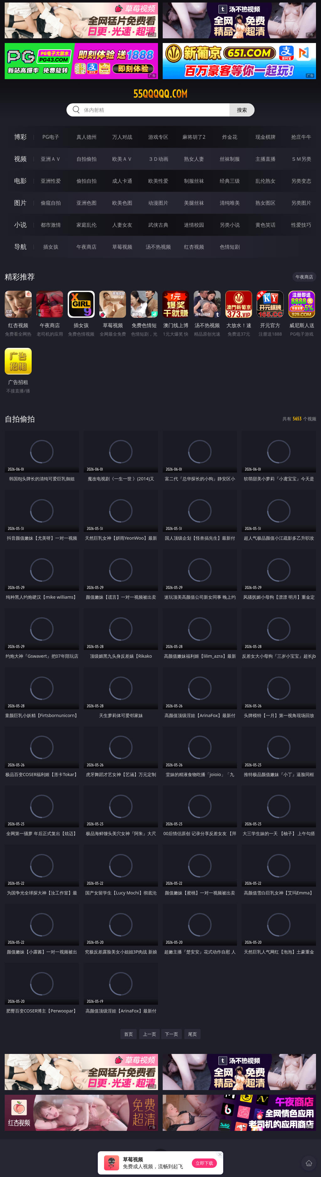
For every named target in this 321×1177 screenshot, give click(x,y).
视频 (20, 158)
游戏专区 (158, 136)
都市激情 (51, 224)
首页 (128, 1034)
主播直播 (265, 158)
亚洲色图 (86, 202)
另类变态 (301, 180)
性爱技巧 (301, 224)
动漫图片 (158, 202)
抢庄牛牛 (301, 136)
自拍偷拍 (86, 158)
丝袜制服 (230, 158)
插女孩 (50, 246)
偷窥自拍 (51, 202)
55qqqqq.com (160, 94)
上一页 (149, 1034)
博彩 (20, 136)
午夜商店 (86, 246)
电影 (20, 180)
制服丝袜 (194, 180)
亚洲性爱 (51, 180)
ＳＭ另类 (301, 158)
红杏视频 (194, 246)
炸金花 (229, 136)
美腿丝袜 (194, 202)
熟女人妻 (194, 158)
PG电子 (50, 136)
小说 (20, 224)
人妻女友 (122, 224)
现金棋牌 (265, 136)
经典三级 (230, 180)
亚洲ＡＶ (51, 158)
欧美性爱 (158, 180)
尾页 (192, 1034)
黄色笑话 (265, 224)
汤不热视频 (158, 246)
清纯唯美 (230, 202)
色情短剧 (230, 246)
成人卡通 (122, 180)
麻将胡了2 (193, 136)
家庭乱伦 (86, 224)
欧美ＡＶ (122, 158)
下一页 (171, 1034)
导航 (20, 246)
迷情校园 (194, 224)
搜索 (242, 109)
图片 (20, 202)
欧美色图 (122, 202)
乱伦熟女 (265, 180)
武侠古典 (158, 224)
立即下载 (204, 1163)
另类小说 (230, 224)
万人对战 (122, 136)
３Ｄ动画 (158, 158)
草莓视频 (122, 246)
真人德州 (86, 136)
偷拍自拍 (86, 180)
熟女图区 (265, 202)
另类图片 (301, 202)
